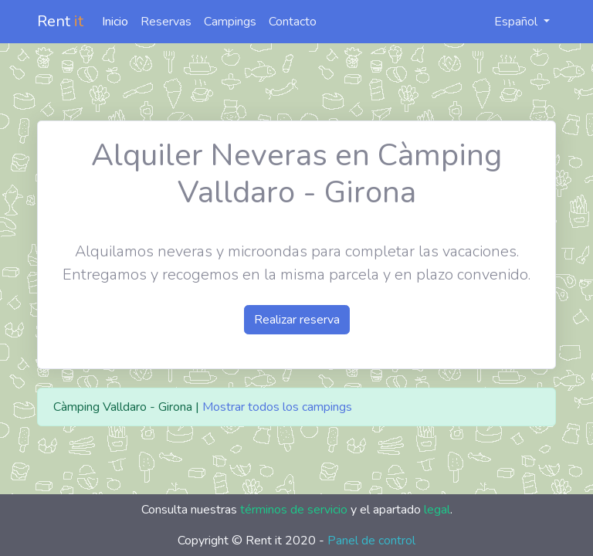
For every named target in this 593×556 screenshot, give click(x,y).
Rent (60, 21)
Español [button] (507, 21)
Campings (230, 21)
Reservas (166, 21)
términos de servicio (293, 509)
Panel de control (371, 540)
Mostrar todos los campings (277, 406)
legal (437, 509)
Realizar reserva (297, 319)
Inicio (115, 21)
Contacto (293, 21)
